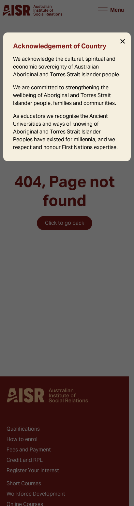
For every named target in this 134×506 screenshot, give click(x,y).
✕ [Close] (122, 41)
